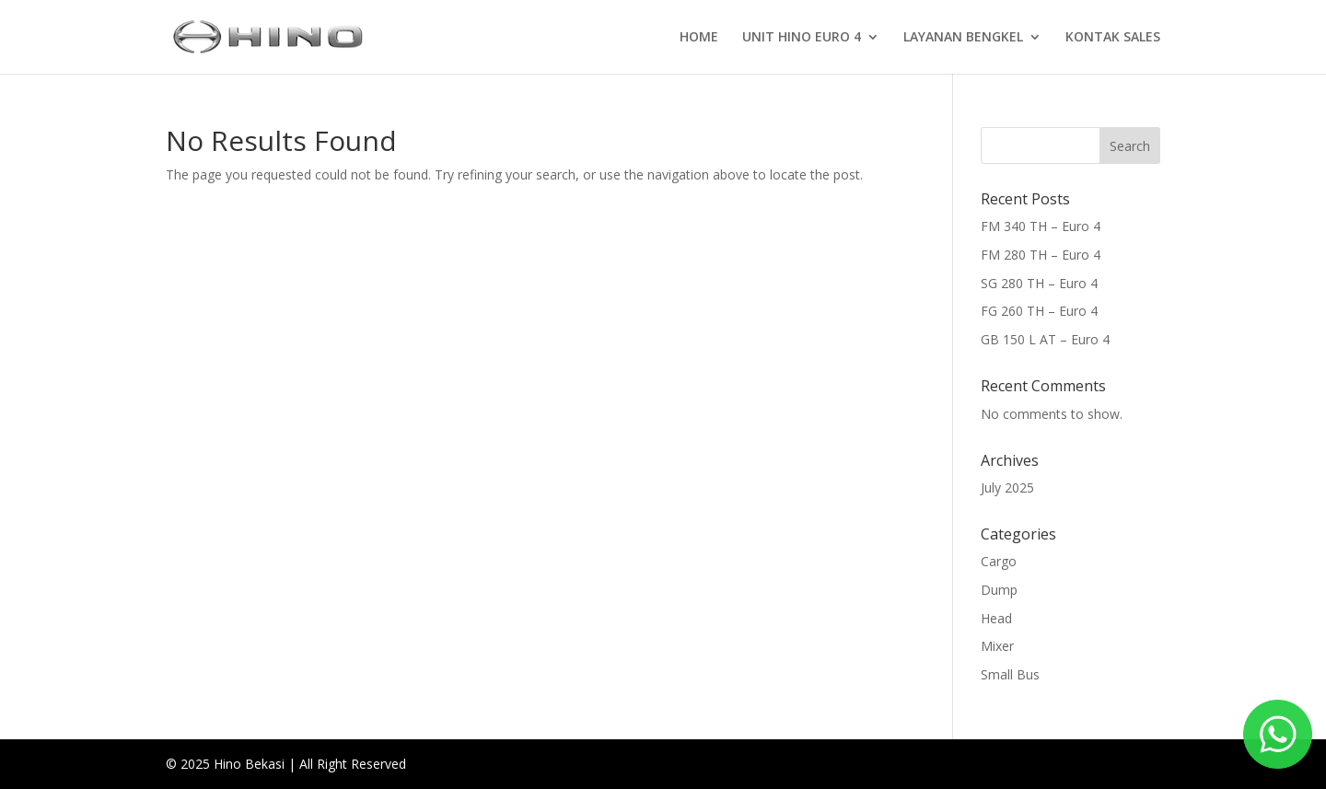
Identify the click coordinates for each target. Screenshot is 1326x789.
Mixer (997, 646)
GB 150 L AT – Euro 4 (1045, 339)
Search (1130, 146)
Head (996, 618)
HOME (699, 37)
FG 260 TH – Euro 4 (1039, 310)
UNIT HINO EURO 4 (801, 37)
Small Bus (1010, 674)
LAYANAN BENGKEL (963, 37)
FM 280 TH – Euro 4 (1040, 254)
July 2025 (1007, 487)
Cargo (999, 561)
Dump (999, 589)
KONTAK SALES (1112, 37)
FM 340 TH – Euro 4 (1040, 226)
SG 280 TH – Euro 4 (1039, 283)
